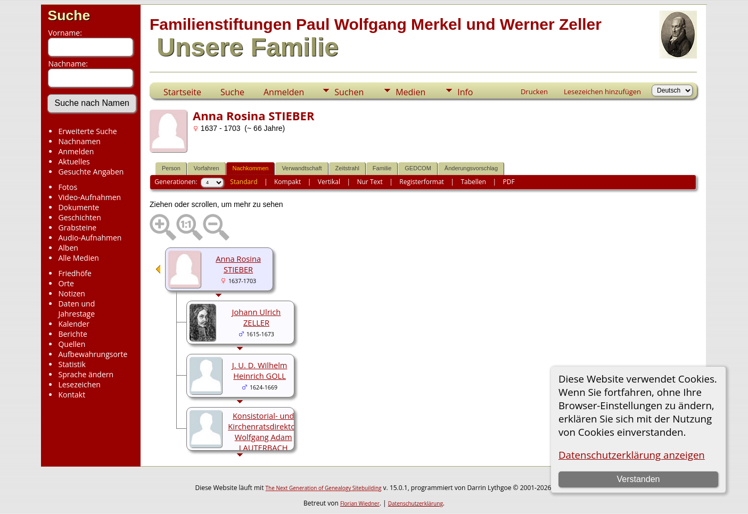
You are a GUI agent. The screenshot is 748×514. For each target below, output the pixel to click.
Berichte (72, 334)
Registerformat (421, 181)
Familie (382, 168)
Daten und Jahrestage (76, 309)
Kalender (73, 324)
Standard (243, 181)
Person (171, 168)
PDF (508, 181)
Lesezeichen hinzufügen (602, 91)
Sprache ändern (85, 374)
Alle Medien (78, 258)
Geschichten (79, 217)
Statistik (72, 364)
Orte (65, 283)
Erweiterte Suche (87, 131)
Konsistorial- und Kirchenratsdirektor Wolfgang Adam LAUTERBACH (263, 431)
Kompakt (287, 181)
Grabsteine (77, 227)
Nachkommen (251, 168)
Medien (410, 92)
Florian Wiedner (360, 503)
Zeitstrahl (347, 168)
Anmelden (76, 151)
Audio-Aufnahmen (89, 238)
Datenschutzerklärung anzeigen (631, 454)
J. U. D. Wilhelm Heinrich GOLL (259, 370)
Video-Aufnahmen (89, 197)
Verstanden (638, 479)
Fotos (67, 187)
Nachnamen (79, 141)
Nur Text (369, 181)
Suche (68, 15)
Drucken (534, 91)
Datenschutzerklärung (415, 503)
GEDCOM (418, 168)
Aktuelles (73, 161)
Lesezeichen (79, 384)
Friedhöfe (75, 273)
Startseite (182, 92)
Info (465, 92)
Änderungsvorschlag (471, 168)
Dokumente (78, 207)
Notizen (71, 293)
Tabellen (473, 181)
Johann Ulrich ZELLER (256, 317)
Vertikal (329, 181)
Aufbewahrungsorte (92, 354)
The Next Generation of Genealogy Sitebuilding (324, 488)
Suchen (349, 92)
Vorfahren (206, 168)
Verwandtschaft (302, 168)
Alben (68, 248)
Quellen (71, 344)
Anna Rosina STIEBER (238, 264)
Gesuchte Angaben (91, 172)
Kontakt (71, 394)
